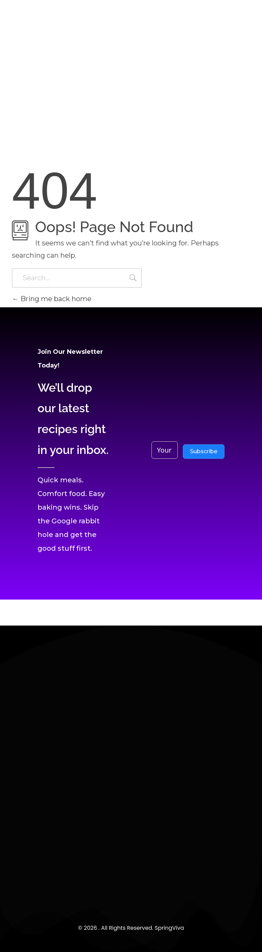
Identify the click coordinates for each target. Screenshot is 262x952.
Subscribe (203, 451)
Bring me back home (51, 299)
